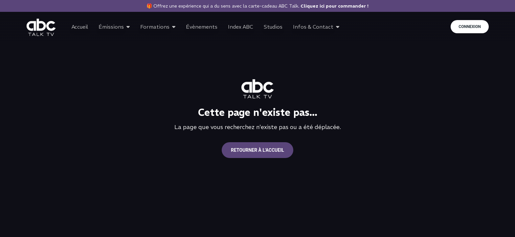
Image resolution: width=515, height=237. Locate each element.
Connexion (470, 26)
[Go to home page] (41, 27)
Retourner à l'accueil (257, 150)
